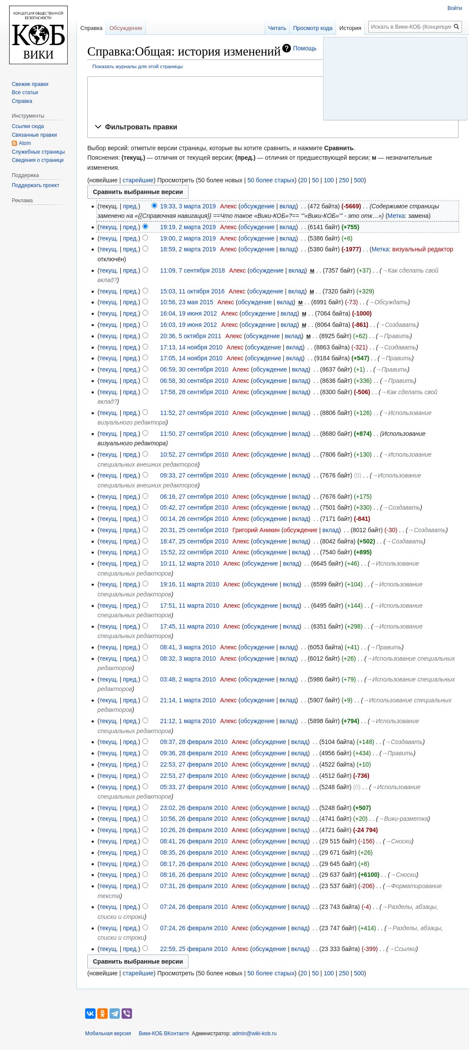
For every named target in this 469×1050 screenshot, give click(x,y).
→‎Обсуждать (388, 302)
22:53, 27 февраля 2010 (194, 764)
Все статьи (25, 92)
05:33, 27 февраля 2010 (194, 786)
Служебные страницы (38, 152)
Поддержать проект (35, 185)
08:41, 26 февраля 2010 (194, 841)
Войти (454, 8)
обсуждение (257, 206)
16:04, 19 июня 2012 (188, 313)
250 (344, 180)
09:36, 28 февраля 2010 (194, 753)
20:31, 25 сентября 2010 (194, 530)
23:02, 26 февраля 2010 (194, 807)
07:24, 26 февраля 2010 (194, 906)
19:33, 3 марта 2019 (188, 206)
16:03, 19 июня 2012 (188, 324)
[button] (273, 127)
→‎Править (394, 335)
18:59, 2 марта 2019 (188, 249)
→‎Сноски (398, 841)
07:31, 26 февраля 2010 (194, 885)
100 (329, 180)
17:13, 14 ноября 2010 (191, 347)
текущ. (108, 227)
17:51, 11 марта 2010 (189, 605)
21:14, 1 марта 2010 (188, 700)
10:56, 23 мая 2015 (186, 302)
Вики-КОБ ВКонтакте (164, 1033)
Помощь (305, 48)
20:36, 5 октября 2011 (190, 335)
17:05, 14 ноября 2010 (191, 358)
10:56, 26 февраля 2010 (194, 818)
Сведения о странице (38, 160)
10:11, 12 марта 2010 (189, 563)
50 (315, 180)
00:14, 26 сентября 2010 (194, 518)
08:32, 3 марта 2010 (188, 658)
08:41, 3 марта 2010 (188, 647)
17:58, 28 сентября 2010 (194, 391)
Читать (277, 28)
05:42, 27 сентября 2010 (194, 507)
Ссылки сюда (28, 126)
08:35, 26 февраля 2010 (194, 852)
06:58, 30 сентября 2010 (194, 380)
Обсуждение (125, 28)
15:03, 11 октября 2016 (192, 291)
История (350, 28)
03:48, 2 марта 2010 (188, 679)
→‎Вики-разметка (403, 818)
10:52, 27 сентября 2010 (194, 454)
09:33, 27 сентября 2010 (194, 475)
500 (359, 180)
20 (303, 180)
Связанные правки (34, 135)
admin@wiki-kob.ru (254, 1033)
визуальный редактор (422, 249)
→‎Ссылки (402, 948)
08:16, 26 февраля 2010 (194, 874)
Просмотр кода (313, 28)
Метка (396, 215)
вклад (288, 206)
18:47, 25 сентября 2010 (194, 541)
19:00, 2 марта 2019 (188, 238)
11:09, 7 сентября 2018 (192, 270)
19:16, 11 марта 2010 (189, 584)
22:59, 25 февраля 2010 (194, 948)
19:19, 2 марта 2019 (188, 227)
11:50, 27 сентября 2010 (194, 433)
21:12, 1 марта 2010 (188, 721)
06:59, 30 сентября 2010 (194, 369)
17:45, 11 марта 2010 (189, 626)
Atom (25, 143)
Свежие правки (30, 84)
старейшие (137, 180)
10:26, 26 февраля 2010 (194, 829)
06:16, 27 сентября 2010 (194, 496)
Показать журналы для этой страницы (137, 66)
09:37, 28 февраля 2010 (194, 741)
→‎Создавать (397, 324)
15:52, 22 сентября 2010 (194, 552)
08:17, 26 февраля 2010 (194, 863)
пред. (130, 206)
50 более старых (271, 180)
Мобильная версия (108, 1033)
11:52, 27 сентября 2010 (194, 412)
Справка (91, 28)
